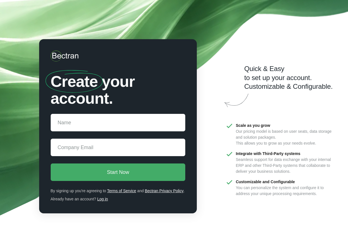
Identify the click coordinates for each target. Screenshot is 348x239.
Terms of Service (121, 191)
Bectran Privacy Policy (164, 191)
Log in (102, 199)
